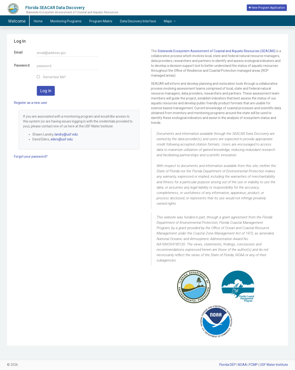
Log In (45, 90)
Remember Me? (54, 77)
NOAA (242, 365)
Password (22, 65)
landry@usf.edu (66, 134)
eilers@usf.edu (62, 139)
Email (18, 52)
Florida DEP (227, 365)
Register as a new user (30, 103)
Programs (66, 21)
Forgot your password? (31, 156)
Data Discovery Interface (138, 21)
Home (38, 21)
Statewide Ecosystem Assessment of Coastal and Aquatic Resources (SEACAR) (216, 51)
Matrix (100, 21)
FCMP (253, 365)
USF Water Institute (274, 365)
